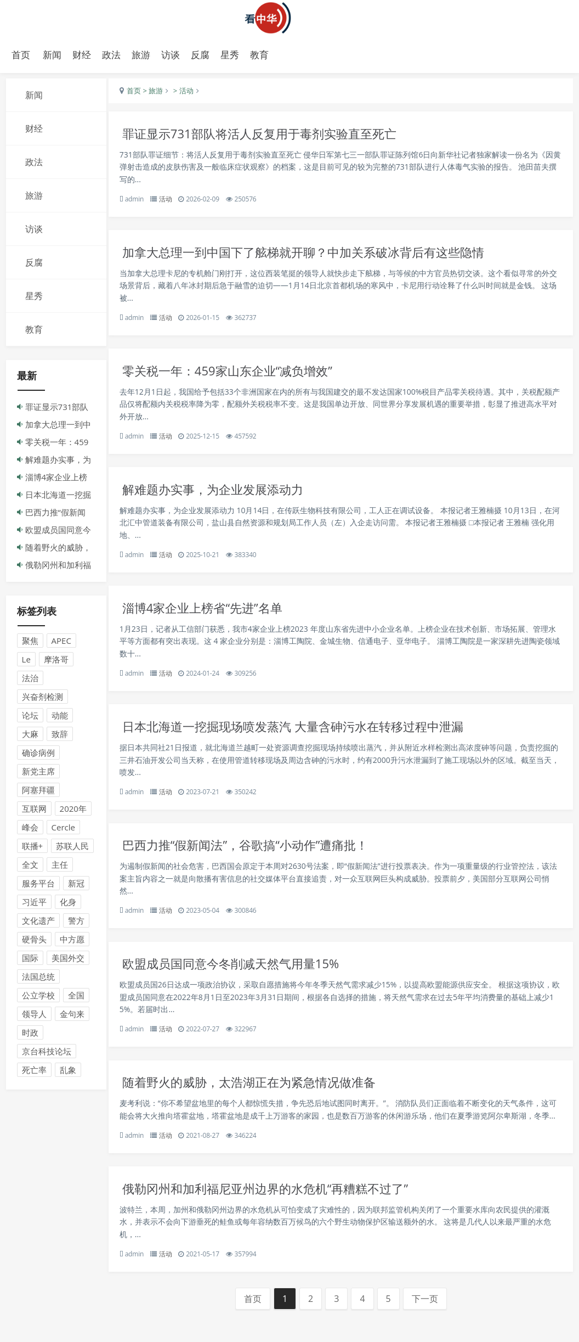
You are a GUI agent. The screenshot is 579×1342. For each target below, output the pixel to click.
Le (26, 661)
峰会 (30, 829)
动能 (60, 717)
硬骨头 (34, 941)
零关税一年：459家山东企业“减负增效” (237, 376)
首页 (21, 54)
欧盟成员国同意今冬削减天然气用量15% (241, 976)
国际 (30, 960)
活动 (171, 202)
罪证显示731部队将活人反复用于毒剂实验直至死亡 (271, 136)
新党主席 (38, 773)
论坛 (30, 717)
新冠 (76, 885)
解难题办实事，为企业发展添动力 (222, 496)
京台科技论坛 (46, 1053)
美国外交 (68, 960)
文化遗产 (38, 923)
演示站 (289, 18)
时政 (30, 1035)
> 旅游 (157, 93)
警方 (76, 923)
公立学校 (38, 997)
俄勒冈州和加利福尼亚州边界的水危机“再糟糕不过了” (277, 1216)
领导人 (34, 1016)
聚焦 (30, 643)
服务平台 (38, 885)
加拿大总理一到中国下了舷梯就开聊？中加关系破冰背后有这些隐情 (317, 256)
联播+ (32, 848)
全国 (76, 997)
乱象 (68, 1072)
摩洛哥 (56, 661)
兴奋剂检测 (42, 699)
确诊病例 (38, 755)
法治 (30, 680)
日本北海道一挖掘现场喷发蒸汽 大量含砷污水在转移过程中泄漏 (306, 736)
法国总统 (38, 979)
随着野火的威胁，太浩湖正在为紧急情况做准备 (260, 1096)
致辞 (60, 736)
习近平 (34, 904)
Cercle (63, 829)
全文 (30, 867)
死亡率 (34, 1072)
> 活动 (187, 93)
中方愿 (72, 941)
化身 (68, 904)
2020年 (73, 811)
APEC (61, 643)
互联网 (34, 811)
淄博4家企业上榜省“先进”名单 (211, 616)
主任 (60, 867)
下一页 (428, 1328)
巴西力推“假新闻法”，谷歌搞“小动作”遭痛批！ (256, 856)
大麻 (30, 736)
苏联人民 (72, 848)
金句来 (72, 1016)
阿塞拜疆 (38, 792)
